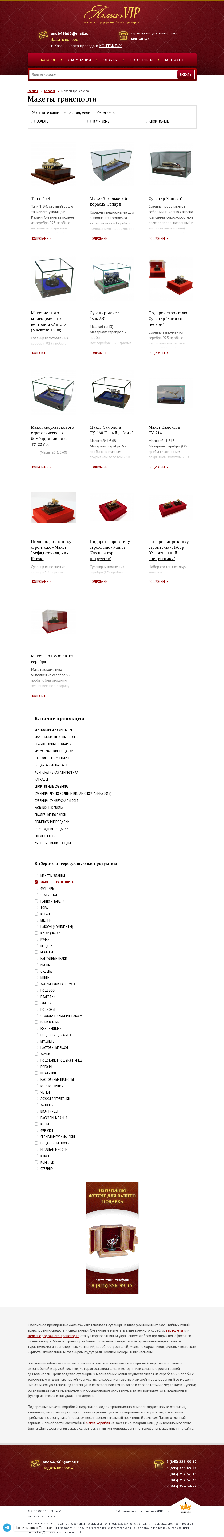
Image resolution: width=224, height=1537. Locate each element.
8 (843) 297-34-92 (181, 1486)
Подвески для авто (55, 1035)
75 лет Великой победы (53, 843)
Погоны (46, 1067)
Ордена (46, 971)
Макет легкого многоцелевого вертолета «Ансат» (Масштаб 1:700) (48, 321)
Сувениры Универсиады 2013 (56, 800)
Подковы (47, 1009)
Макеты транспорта (57, 882)
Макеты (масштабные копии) (57, 737)
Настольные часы (54, 1047)
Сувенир (46, 1168)
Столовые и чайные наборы (61, 1016)
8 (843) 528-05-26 (181, 1467)
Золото (43, 121)
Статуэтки (48, 895)
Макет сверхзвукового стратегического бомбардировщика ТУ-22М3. (52, 435)
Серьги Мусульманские (58, 1137)
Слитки (46, 1003)
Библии (45, 920)
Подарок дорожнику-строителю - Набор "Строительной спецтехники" (169, 550)
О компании (79, 60)
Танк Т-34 (40, 198)
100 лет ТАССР (45, 836)
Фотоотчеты (141, 60)
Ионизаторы (50, 1022)
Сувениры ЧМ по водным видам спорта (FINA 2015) (73, 793)
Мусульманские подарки (54, 751)
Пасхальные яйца (53, 1117)
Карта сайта (35, 1516)
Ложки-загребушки (55, 1098)
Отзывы (110, 60)
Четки (45, 1092)
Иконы (45, 965)
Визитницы (49, 1111)
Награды (41, 779)
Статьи (52, 1516)
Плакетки (47, 996)
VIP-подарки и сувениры (53, 730)
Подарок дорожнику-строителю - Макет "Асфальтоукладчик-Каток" (52, 550)
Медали (46, 946)
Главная (33, 91)
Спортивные (159, 121)
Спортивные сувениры (52, 786)
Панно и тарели (52, 901)
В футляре (101, 121)
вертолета (174, 1330)
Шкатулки (48, 1073)
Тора (44, 907)
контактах (140, 38)
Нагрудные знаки (53, 958)
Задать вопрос (64, 39)
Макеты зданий (52, 876)
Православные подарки (53, 744)
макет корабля (98, 1423)
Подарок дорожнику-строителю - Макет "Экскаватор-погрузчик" (111, 550)
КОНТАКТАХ (110, 45)
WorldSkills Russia (49, 807)
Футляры (47, 888)
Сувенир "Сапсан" (165, 198)
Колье (45, 1124)
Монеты (46, 952)
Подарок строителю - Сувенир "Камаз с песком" (169, 318)
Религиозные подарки (52, 822)
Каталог (48, 60)
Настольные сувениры (52, 758)
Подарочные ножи (55, 1143)
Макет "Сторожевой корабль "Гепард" (108, 201)
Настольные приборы (57, 1079)
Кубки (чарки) (51, 933)
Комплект (48, 1162)
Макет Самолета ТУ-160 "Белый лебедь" (111, 429)
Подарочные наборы (51, 765)
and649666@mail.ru (70, 33)
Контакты (174, 60)
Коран (45, 914)
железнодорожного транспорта (53, 1335)
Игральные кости (53, 1149)
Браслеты (47, 1041)
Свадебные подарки (50, 814)
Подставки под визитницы (61, 1060)
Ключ (44, 1156)
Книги (44, 977)
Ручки (45, 939)
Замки (45, 1054)
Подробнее (39, 238)
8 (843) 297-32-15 (181, 1473)
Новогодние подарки (51, 829)
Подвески (48, 990)
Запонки (47, 1105)
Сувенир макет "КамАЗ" (104, 315)
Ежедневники (51, 1028)
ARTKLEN (162, 1511)
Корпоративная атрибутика (56, 772)
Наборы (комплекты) (56, 926)
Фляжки (46, 1130)
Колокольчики (52, 1086)
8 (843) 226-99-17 (181, 1461)
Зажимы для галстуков (58, 984)
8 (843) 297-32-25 (181, 1480)
